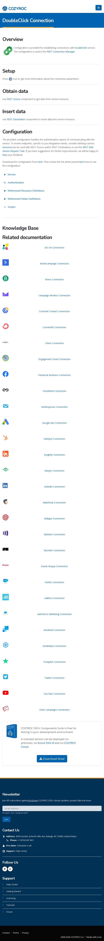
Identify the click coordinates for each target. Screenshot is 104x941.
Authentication (14, 182)
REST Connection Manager (61, 51)
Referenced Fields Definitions (22, 199)
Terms (16, 932)
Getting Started (13, 891)
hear (4, 154)
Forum (9, 912)
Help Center (21, 851)
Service (10, 174)
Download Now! (52, 759)
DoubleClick (81, 47)
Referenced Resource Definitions (24, 191)
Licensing (10, 898)
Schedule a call (24, 845)
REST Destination (16, 119)
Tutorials (10, 905)
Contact (6, 932)
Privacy (25, 932)
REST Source (13, 99)
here (40, 161)
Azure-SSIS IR (46, 743)
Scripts (10, 207)
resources (7, 147)
